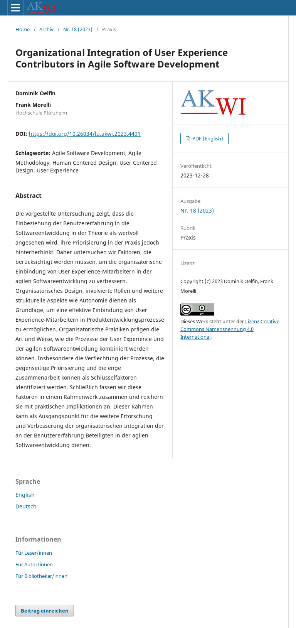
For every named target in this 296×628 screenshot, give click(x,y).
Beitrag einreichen (45, 610)
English (25, 494)
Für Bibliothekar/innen (41, 575)
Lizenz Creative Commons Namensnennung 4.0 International (229, 329)
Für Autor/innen (34, 564)
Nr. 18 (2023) (77, 29)
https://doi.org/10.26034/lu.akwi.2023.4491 (85, 133)
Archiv (46, 29)
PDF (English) (207, 138)
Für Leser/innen (33, 552)
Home (22, 29)
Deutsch (26, 506)
